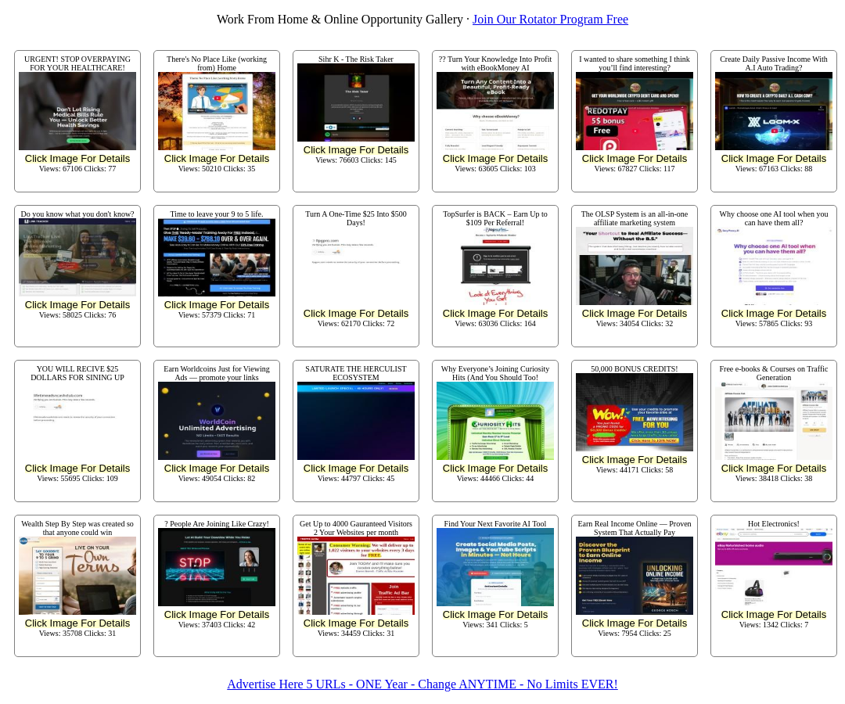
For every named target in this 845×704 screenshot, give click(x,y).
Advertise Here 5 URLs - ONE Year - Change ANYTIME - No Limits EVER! (422, 684)
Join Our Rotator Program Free (550, 19)
